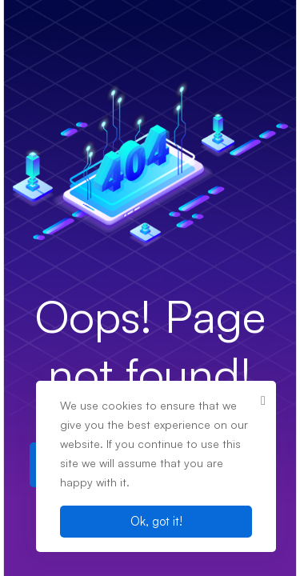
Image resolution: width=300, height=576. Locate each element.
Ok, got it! (156, 521)
